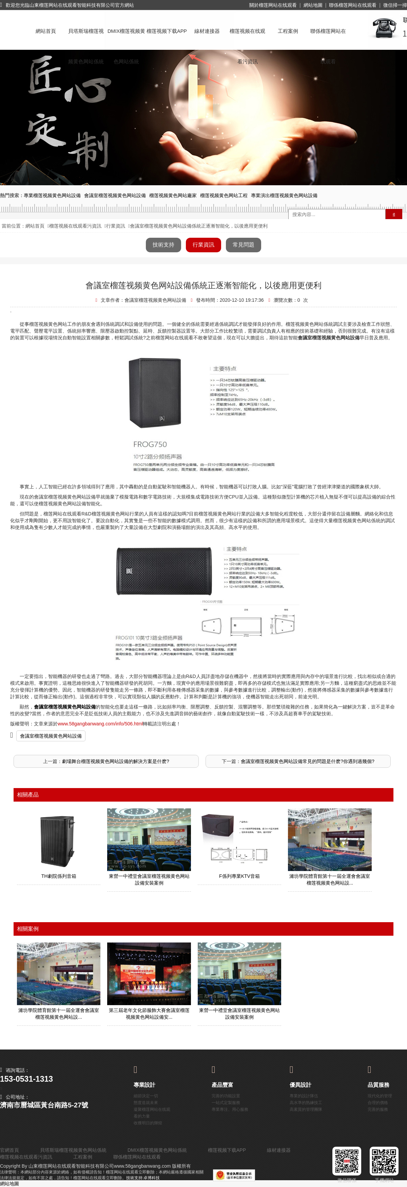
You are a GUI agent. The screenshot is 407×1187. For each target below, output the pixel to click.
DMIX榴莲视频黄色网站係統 (126, 37)
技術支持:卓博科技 (143, 1177)
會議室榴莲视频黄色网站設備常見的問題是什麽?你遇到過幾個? (307, 761)
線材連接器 (207, 31)
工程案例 (288, 31)
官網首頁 (9, 1150)
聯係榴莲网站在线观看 (352, 5)
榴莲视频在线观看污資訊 (247, 37)
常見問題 (243, 245)
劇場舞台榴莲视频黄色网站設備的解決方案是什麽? (115, 761)
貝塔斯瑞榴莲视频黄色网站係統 (86, 37)
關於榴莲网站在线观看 (273, 5)
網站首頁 (46, 31)
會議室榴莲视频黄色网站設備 (51, 736)
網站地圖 (313, 5)
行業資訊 (115, 226)
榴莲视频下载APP (167, 31)
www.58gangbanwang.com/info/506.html (100, 723)
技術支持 (163, 245)
